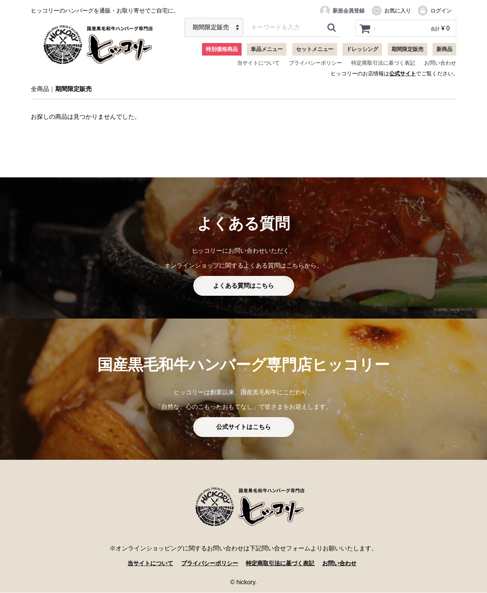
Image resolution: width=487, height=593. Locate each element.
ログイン (434, 10)
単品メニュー (267, 49)
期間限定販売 (407, 49)
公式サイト (402, 73)
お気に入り (391, 10)
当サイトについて (258, 63)
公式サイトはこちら (243, 427)
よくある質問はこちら (243, 286)
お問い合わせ (440, 63)
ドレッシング (362, 49)
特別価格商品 (222, 49)
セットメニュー (314, 49)
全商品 (40, 89)
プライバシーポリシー (315, 63)
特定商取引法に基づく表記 (383, 63)
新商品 (444, 49)
